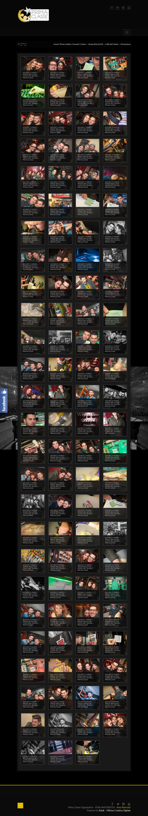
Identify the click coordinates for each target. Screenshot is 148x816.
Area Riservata (123, 807)
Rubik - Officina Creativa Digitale (114, 810)
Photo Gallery (65, 44)
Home (56, 44)
